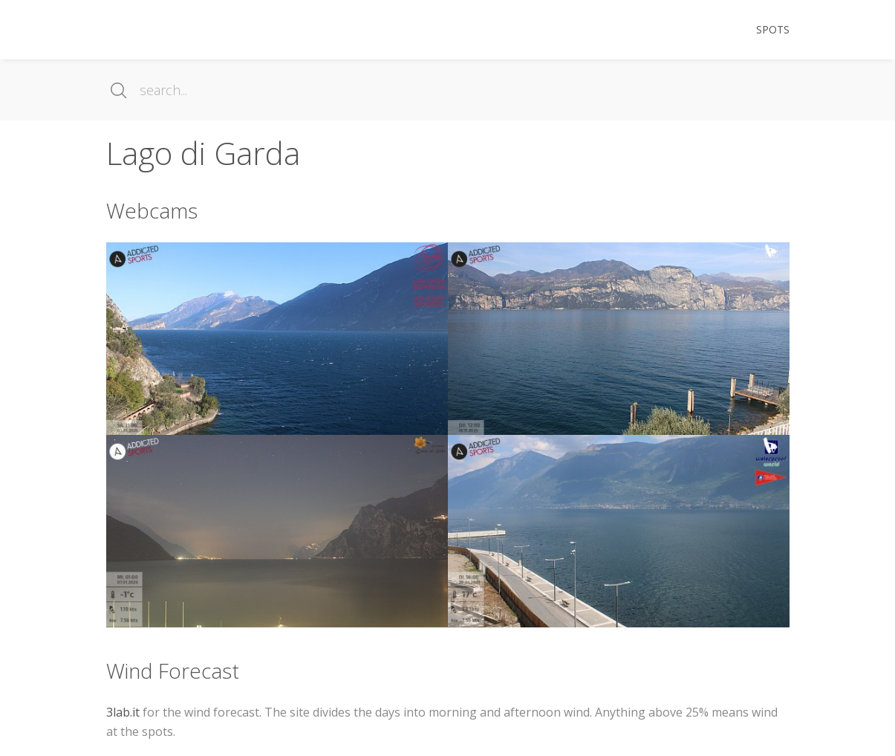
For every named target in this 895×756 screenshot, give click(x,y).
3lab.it (123, 712)
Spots (773, 29)
